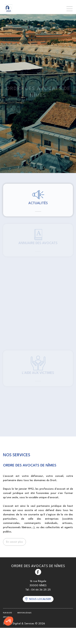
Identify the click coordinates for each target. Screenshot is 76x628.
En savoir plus (14, 542)
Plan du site (7, 613)
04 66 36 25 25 (41, 589)
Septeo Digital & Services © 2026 (24, 623)
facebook (38, 572)
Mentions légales (24, 613)
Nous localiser (40, 599)
